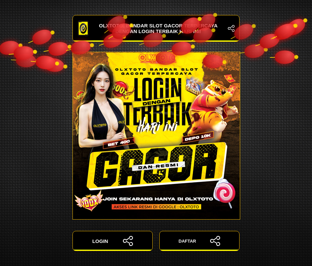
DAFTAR (199, 241)
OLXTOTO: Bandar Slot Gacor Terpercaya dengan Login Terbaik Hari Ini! (156, 28)
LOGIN (112, 241)
